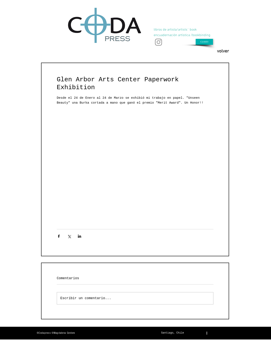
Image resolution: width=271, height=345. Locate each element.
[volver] (223, 51)
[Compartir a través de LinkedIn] (79, 236)
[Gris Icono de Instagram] (158, 42)
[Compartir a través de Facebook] (59, 236)
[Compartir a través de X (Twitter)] (69, 236)
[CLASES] (204, 42)
